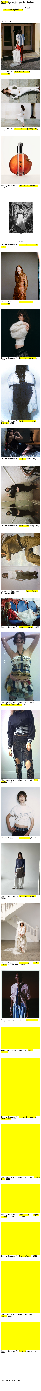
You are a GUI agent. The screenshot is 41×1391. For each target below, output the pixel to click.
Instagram (16, 1380)
